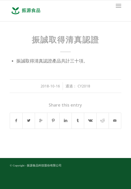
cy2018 (84, 85)
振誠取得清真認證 (65, 39)
